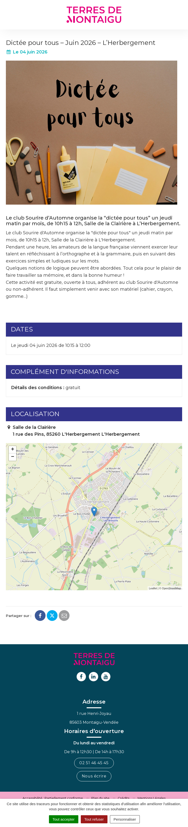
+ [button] (12, 449)
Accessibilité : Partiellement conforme (53, 798)
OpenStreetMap (171, 588)
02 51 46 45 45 (94, 763)
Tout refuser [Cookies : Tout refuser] (94, 819)
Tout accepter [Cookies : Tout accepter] (64, 819)
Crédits (123, 798)
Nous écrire (94, 776)
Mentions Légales (151, 798)
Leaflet (153, 588)
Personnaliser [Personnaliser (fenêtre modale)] (125, 819)
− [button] (12, 457)
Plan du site (100, 798)
